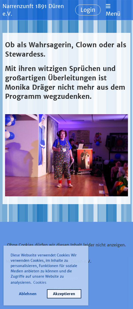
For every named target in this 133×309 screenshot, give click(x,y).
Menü (113, 10)
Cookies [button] (39, 282)
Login (88, 9)
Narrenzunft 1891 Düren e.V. (33, 10)
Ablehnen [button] (28, 294)
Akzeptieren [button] (64, 294)
